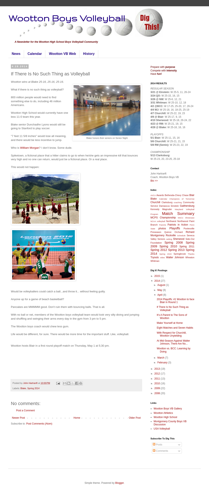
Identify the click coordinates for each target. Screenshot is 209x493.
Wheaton (189, 257)
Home (77, 417)
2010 (157, 383)
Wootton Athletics (163, 413)
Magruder (167, 209)
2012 (157, 373)
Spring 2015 (165, 254)
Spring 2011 (186, 246)
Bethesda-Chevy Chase (177, 195)
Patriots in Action (178, 224)
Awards (160, 195)
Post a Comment (25, 410)
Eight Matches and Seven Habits (175, 327)
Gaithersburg (187, 205)
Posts (157, 444)
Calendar (35, 53)
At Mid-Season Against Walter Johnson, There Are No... (173, 342)
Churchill (155, 202)
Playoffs (174, 228)
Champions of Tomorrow (181, 199)
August (161, 285)
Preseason (155, 232)
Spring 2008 (173, 242)
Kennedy (154, 209)
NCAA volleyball (157, 221)
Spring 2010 (168, 246)
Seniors (161, 239)
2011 (157, 378)
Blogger (119, 482)
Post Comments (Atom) (39, 423)
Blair (191, 195)
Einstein (175, 206)
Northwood (182, 221)
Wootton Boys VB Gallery (168, 408)
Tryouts (154, 257)
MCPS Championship (163, 217)
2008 (157, 393)
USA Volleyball (162, 428)
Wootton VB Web (62, 53)
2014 (157, 280)
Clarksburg (167, 202)
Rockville (171, 235)
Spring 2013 (176, 250)
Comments (160, 450)
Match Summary (178, 213)
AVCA (153, 195)
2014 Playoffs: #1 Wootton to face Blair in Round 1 (175, 301)
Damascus (164, 206)
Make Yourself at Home (170, 322)
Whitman (154, 261)
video (162, 257)
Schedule (181, 235)
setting (169, 239)
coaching (178, 202)
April (160, 294)
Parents (162, 225)
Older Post (135, 417)
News (16, 53)
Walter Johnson (175, 257)
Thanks (191, 254)
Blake (23, 388)
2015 (157, 276)
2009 (157, 388)
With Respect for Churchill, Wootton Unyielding (171, 334)
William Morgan (29, 147)
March (161, 357)
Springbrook (180, 254)
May (160, 290)
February (162, 362)
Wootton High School (165, 417)
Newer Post (18, 417)
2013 (157, 368)
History (88, 53)
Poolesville (189, 228)
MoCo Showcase (186, 218)
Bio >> (154, 180)
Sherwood (178, 238)
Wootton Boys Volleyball (66, 18)
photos (162, 228)
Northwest (171, 221)
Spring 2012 (158, 250)
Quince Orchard (173, 232)
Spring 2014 (33, 388)
